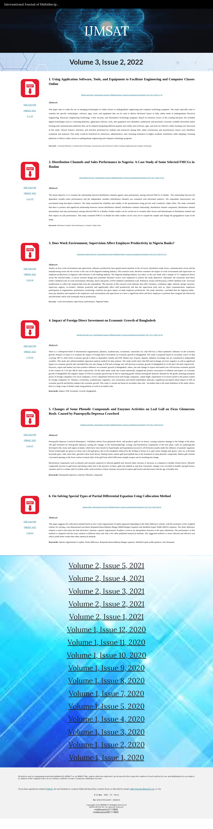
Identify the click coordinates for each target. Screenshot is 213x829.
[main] (107, 31)
